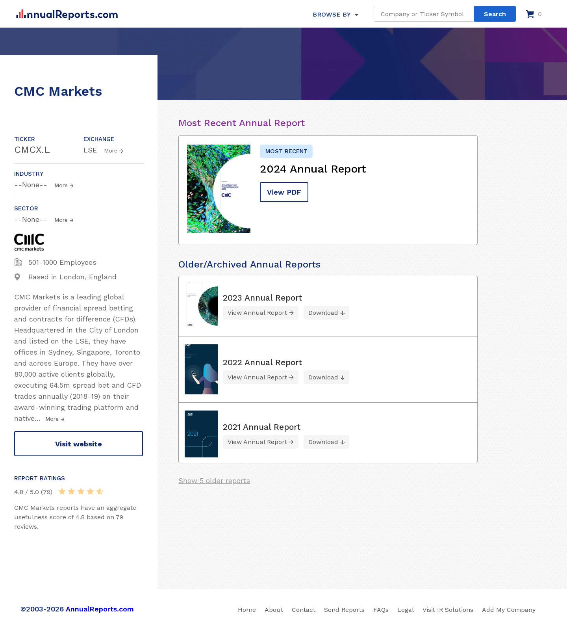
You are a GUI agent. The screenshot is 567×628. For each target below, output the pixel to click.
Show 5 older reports (214, 480)
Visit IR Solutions (447, 609)
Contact (303, 609)
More (110, 150)
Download (323, 312)
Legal (405, 609)
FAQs (381, 609)
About (274, 609)
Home (247, 609)
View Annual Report (257, 312)
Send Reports (344, 609)
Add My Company (509, 609)
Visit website (78, 444)
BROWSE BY (331, 14)
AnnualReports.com (100, 609)
